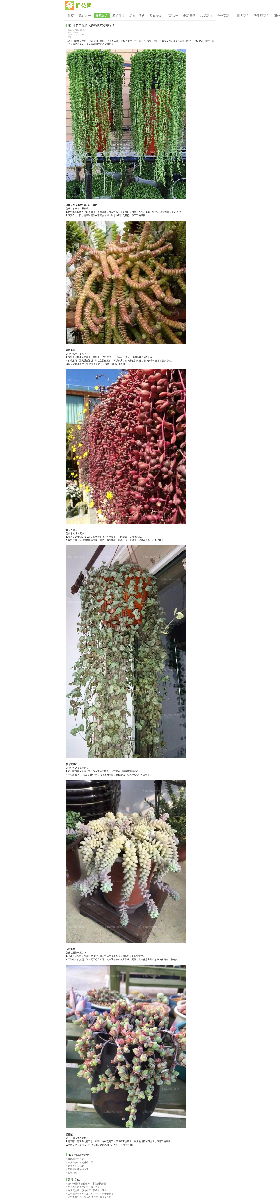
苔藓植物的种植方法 (77, 1169)
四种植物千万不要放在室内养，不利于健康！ (90, 1194)
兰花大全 (172, 15)
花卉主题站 (137, 15)
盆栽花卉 (206, 15)
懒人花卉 (243, 15)
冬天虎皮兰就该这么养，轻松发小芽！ (86, 1190)
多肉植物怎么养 (75, 1159)
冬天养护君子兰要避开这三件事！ (84, 1187)
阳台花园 (71, 1172)
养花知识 (101, 15)
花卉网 (78, 5)
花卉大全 (85, 15)
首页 (71, 15)
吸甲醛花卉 (261, 15)
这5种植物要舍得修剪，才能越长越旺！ (87, 1183)
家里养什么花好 (75, 1166)
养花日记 (189, 15)
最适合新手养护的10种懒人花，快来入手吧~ (89, 1197)
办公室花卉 (224, 15)
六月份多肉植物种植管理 (79, 1162)
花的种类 (118, 15)
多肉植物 (155, 15)
